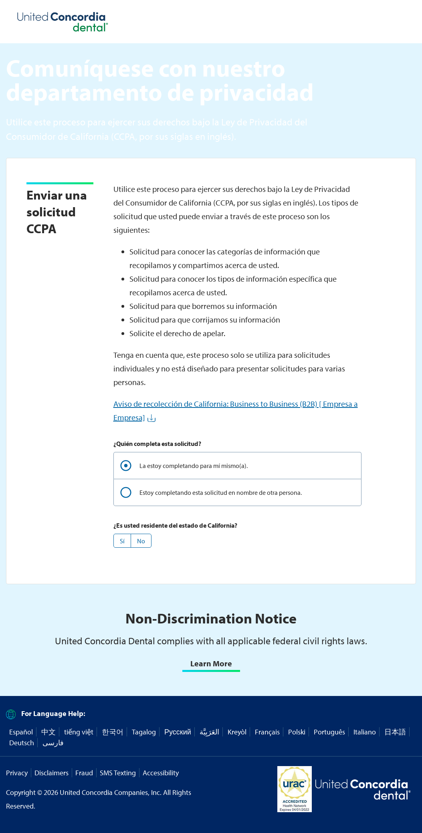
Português (329, 731)
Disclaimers (51, 772)
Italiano (364, 731)
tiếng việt (78, 731)
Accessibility (161, 772)
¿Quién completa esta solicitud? (157, 444)
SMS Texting (118, 772)
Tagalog (144, 731)
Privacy (17, 772)
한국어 (112, 731)
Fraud (84, 772)
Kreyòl (237, 731)
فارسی (53, 742)
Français (267, 731)
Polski (296, 731)
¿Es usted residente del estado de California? (175, 525)
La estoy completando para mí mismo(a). (193, 466)
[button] (122, 541)
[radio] (237, 465)
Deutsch (21, 742)
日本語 (395, 731)
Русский (177, 731)
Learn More (211, 663)
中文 (48, 731)
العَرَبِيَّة (209, 731)
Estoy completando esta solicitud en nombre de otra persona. (220, 492)
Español (21, 731)
